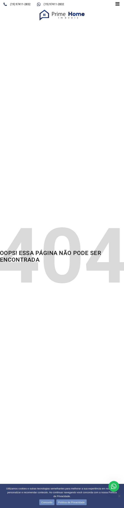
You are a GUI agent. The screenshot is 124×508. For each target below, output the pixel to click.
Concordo (46, 502)
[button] (17, 4)
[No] (119, 496)
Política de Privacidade (71, 502)
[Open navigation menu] (117, 4)
